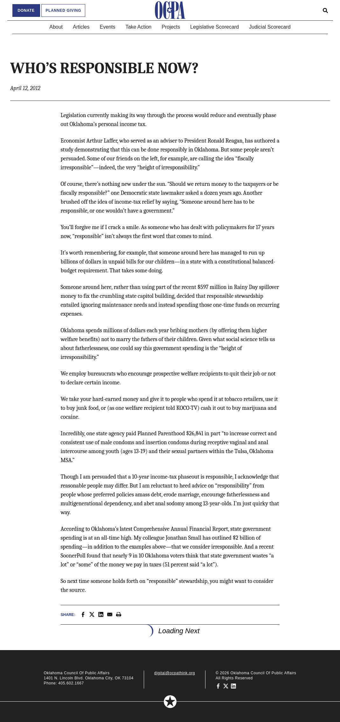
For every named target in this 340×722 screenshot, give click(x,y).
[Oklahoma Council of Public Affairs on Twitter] (225, 685)
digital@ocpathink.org (174, 673)
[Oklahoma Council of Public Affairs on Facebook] (218, 685)
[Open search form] (325, 10)
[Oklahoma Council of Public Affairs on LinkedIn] (233, 685)
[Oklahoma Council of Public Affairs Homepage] (170, 10)
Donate (26, 10)
